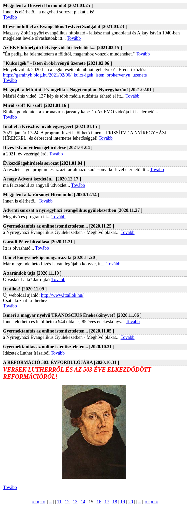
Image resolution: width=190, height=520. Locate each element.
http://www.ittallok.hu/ (62, 295)
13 (75, 501)
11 (59, 501)
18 (114, 501)
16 (99, 501)
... (50, 501)
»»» (154, 501)
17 (106, 501)
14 (83, 501)
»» (147, 501)
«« (42, 501)
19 (122, 501)
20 (130, 501)
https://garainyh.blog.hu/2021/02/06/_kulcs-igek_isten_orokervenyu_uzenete (75, 75)
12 (67, 501)
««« (35, 501)
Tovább (10, 17)
